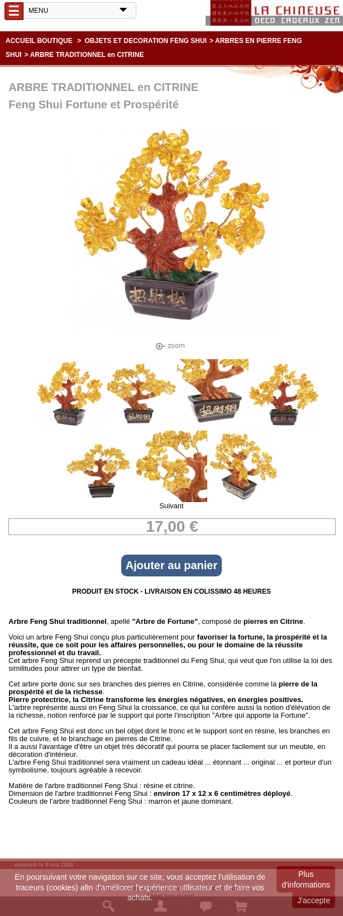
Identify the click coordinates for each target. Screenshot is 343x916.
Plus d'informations (306, 879)
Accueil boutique (39, 41)
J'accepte (313, 900)
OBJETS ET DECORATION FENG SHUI (146, 41)
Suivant (171, 506)
